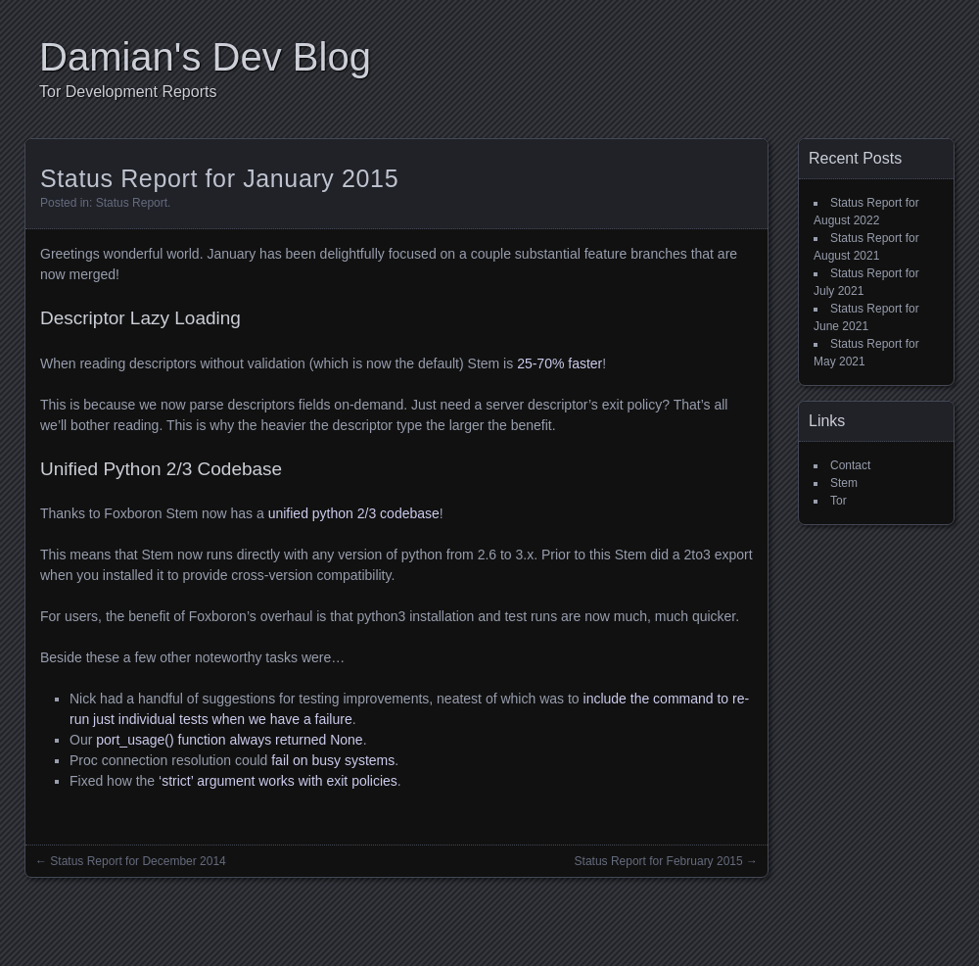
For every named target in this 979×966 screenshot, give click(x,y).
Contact (850, 465)
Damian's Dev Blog (205, 56)
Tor (838, 500)
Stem (844, 483)
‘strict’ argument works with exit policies (278, 781)
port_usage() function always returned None (229, 740)
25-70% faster (559, 363)
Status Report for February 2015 (659, 861)
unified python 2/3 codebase (354, 513)
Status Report (131, 203)
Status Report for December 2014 (137, 861)
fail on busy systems (333, 760)
